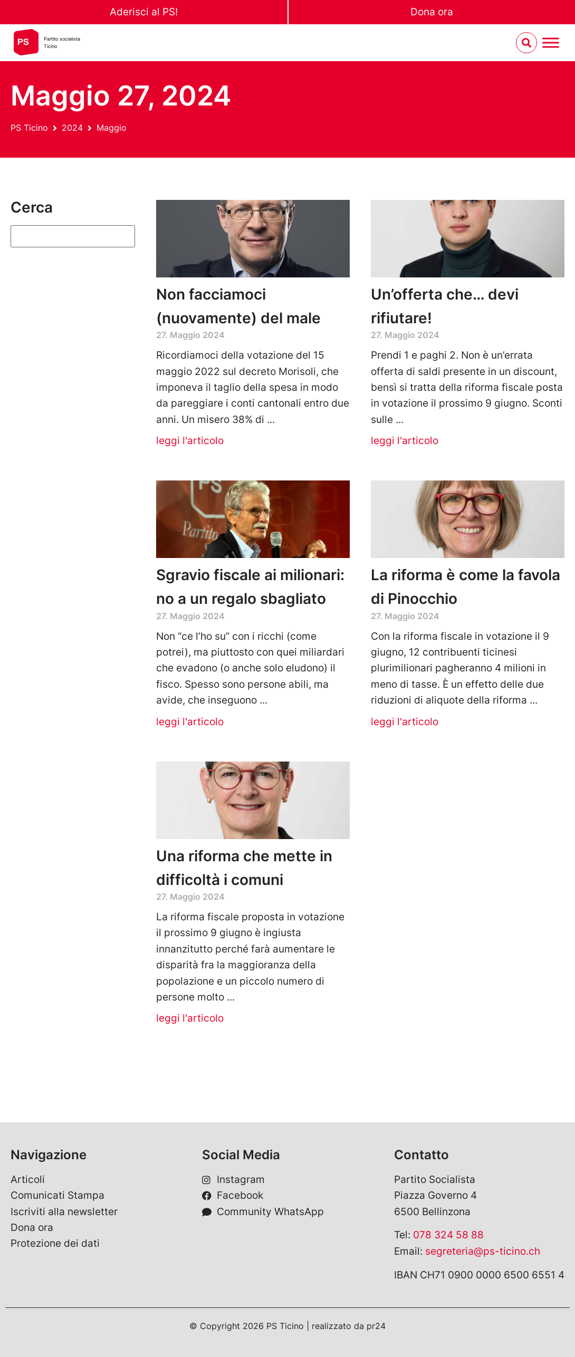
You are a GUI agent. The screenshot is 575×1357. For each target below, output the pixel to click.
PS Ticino (29, 127)
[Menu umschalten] (550, 43)
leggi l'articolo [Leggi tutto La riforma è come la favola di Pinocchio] (404, 722)
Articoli (28, 1179)
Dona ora (431, 12)
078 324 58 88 (448, 1235)
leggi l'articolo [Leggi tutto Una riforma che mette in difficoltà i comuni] (190, 1018)
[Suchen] (73, 236)
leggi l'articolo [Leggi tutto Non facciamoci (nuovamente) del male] (190, 441)
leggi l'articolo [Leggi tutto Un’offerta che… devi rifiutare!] (404, 441)
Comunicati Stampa (57, 1195)
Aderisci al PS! (144, 12)
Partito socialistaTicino (62, 42)
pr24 (376, 1326)
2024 (72, 127)
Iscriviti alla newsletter (64, 1212)
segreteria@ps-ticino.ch (482, 1251)
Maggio (112, 127)
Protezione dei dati (55, 1243)
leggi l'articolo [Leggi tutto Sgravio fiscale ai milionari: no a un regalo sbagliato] (190, 722)
